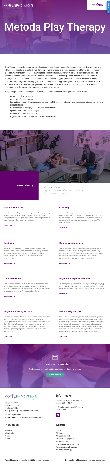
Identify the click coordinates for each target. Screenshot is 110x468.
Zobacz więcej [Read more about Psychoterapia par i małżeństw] (64, 294)
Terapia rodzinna (12, 278)
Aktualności (9, 433)
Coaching (64, 207)
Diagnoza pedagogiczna (71, 243)
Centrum (8, 430)
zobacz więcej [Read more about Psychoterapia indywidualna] (9, 336)
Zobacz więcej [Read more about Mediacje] (9, 263)
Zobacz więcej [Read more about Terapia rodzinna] (9, 296)
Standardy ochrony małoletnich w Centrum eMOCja (24, 417)
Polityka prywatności (13, 415)
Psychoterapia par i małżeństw (75, 278)
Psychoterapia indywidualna (18, 311)
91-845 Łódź (61, 410)
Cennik (7, 436)
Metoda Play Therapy (70, 311)
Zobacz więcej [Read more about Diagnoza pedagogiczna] (64, 263)
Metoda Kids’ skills (14, 207)
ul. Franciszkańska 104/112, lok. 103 (70, 407)
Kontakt (8, 439)
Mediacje (9, 243)
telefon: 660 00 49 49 (64, 403)
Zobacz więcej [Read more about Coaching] (64, 228)
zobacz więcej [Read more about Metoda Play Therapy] (64, 336)
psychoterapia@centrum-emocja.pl (69, 401)
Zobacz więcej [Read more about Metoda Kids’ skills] (9, 225)
